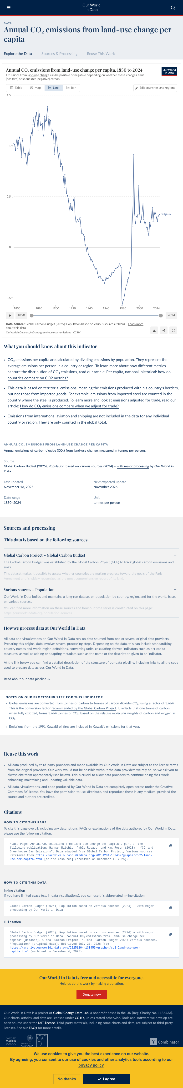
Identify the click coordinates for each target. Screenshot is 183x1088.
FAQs (33, 1031)
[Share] (164, 330)
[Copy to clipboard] (165, 846)
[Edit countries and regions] (155, 88)
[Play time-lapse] (10, 315)
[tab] (16, 88)
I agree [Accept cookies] (106, 1079)
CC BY (77, 332)
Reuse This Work (101, 54)
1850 (21, 315)
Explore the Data (18, 54)
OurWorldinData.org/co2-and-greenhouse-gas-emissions (38, 332)
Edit (157, 87)
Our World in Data (91, 7)
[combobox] (173, 7)
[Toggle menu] (8, 7)
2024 (171, 315)
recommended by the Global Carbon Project (83, 708)
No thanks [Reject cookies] (66, 1079)
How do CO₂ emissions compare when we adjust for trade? (69, 406)
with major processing (133, 466)
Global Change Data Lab (71, 1016)
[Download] (154, 330)
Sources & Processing (59, 54)
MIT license (46, 1026)
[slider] (32, 315)
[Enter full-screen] (173, 330)
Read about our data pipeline (27, 679)
